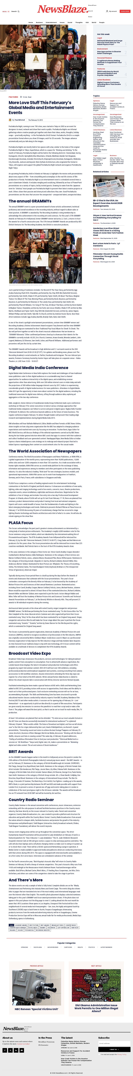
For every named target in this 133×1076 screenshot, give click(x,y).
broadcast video (57, 925)
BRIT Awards (45, 925)
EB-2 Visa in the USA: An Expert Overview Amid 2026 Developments (107, 203)
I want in (114, 1049)
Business (113, 155)
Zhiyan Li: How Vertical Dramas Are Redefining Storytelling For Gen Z (107, 217)
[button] (15, 11)
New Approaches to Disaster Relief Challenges (109, 52)
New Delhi (74, 928)
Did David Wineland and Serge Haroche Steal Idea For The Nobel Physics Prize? (109, 42)
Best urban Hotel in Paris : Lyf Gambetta (106, 244)
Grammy (42, 928)
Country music (71, 925)
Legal (99, 38)
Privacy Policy (121, 1054)
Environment (102, 49)
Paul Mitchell (20, 120)
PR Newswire (43, 1045)
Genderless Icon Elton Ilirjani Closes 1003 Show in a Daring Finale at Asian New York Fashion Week (108, 231)
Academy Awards (21, 925)
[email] (114, 1043)
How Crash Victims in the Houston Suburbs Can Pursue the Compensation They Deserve (76, 1060)
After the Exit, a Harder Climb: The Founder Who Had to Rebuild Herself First (117, 161)
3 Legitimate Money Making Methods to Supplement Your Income (109, 62)
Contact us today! (23, 1044)
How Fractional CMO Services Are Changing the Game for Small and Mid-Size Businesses (116, 136)
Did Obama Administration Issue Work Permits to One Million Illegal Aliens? (96, 1008)
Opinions (64, 1047)
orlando (13, 930)
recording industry (43, 930)
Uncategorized (66, 1065)
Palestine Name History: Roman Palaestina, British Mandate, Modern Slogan (75, 1043)
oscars (20, 930)
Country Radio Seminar (18, 928)
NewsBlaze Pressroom (46, 1042)
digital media (33, 928)
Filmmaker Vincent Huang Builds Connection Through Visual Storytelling (108, 256)
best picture (34, 925)
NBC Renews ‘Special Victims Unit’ (36, 1009)
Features (13, 97)
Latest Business (99, 129)
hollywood (51, 928)
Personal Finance (104, 58)
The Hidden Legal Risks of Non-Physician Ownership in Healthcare (99, 161)
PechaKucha (29, 930)
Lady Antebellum (63, 928)
